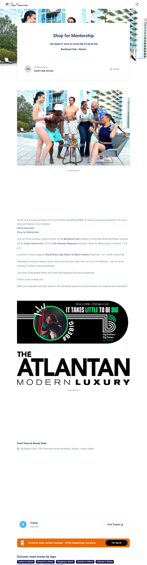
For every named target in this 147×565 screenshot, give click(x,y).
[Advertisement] (73, 194)
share (114, 69)
